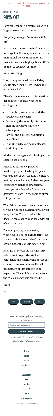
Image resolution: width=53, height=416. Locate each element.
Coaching (26, 370)
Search (26, 394)
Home (26, 351)
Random (27, 301)
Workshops (26, 365)
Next (39, 301)
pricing (21, 341)
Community (26, 375)
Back (13, 301)
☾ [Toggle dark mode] (49, 3)
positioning (28, 341)
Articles (27, 384)
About (26, 356)
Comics (26, 379)
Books (26, 360)
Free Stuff (26, 389)
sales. (38, 341)
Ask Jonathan (26, 398)
